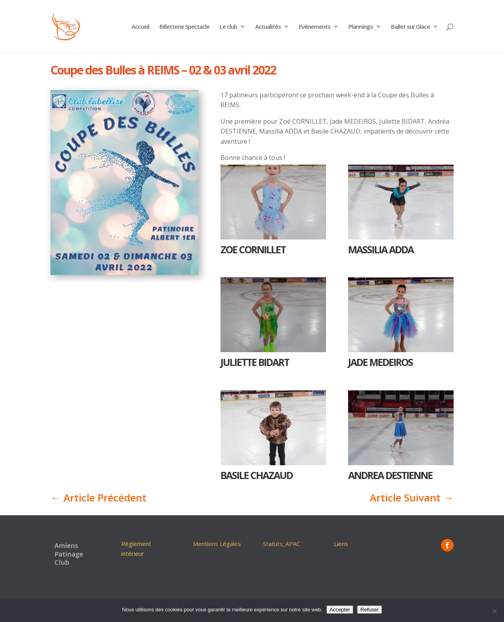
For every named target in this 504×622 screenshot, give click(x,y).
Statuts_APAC (281, 544)
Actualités (268, 27)
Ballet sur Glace (410, 27)
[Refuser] (494, 611)
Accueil (140, 27)
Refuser (369, 610)
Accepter (340, 610)
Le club (228, 27)
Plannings (360, 27)
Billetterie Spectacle (184, 27)
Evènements (314, 27)
